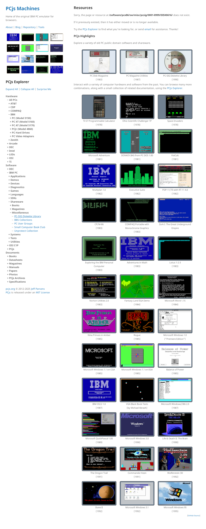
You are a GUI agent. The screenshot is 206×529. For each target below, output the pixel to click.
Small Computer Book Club (29, 227)
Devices (15, 183)
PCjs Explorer (90, 29)
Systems (16, 234)
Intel (12, 150)
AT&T (14, 103)
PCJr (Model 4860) (22, 129)
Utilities (15, 241)
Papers (13, 270)
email (148, 29)
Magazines (18, 209)
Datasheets (15, 259)
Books (15, 205)
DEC (11, 147)
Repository (29, 27)
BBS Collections (23, 219)
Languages (17, 194)
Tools (41, 27)
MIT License (43, 292)
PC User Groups (23, 223)
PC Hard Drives (21, 132)
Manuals (14, 267)
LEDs (12, 154)
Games (15, 190)
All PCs (35, 120)
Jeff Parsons (38, 288)
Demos (15, 179)
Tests (14, 238)
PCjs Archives (17, 278)
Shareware (36, 216)
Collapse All (27, 89)
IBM (36, 125)
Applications (18, 176)
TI (10, 161)
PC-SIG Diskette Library (27, 216)
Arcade (13, 143)
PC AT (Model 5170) (23, 125)
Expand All (12, 89)
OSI (11, 158)
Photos (13, 274)
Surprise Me (44, 89)
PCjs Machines (23, 8)
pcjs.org (10, 288)
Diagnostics (17, 187)
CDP (13, 107)
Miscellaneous (37, 222)
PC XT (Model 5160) (23, 121)
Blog (18, 27)
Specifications (17, 281)
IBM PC (35, 207)
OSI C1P (13, 245)
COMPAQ (16, 110)
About (9, 27)
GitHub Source (194, 515)
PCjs (11, 249)
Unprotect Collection (26, 230)
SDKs (13, 198)
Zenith (14, 139)
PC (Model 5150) (21, 118)
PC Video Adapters (23, 136)
